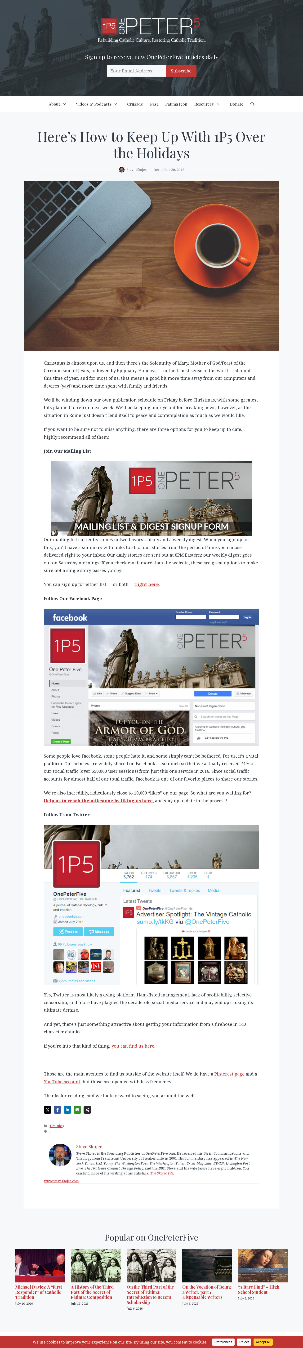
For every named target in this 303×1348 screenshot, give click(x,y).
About (60, 104)
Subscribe (181, 71)
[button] (252, 104)
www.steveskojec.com (61, 1181)
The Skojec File (161, 1173)
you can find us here (132, 1046)
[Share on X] (47, 1110)
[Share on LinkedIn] (67, 1110)
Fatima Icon (176, 104)
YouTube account (62, 1082)
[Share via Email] (77, 1110)
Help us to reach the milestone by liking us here (98, 800)
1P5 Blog (56, 1125)
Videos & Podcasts (100, 104)
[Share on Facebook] (57, 1110)
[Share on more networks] (87, 1110)
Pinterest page (229, 1074)
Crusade (135, 104)
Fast (154, 104)
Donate (236, 104)
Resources (210, 104)
